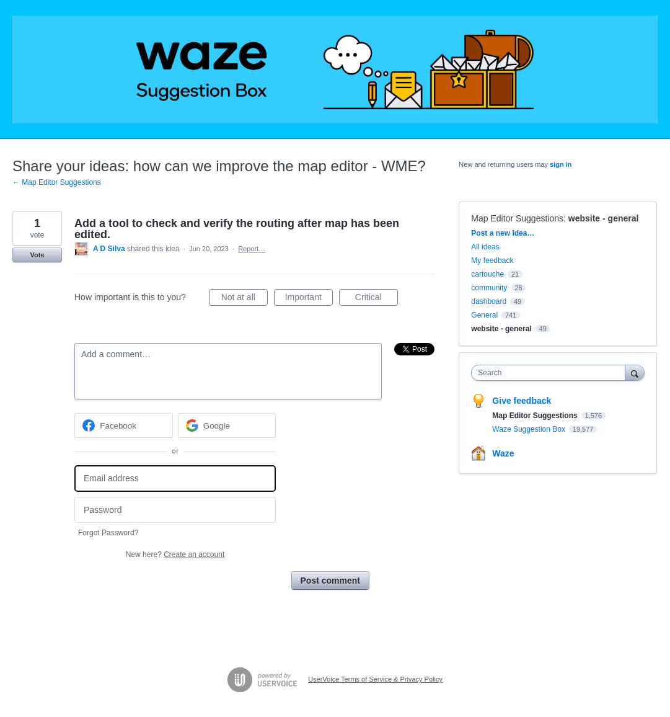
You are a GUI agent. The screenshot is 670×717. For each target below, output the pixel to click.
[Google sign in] (227, 425)
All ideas (485, 247)
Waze (503, 453)
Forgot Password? (108, 532)
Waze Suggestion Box (529, 429)
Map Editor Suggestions (517, 218)
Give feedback (521, 401)
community (489, 287)
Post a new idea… (502, 233)
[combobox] (551, 372)
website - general (603, 218)
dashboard (488, 301)
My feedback (492, 260)
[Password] (175, 510)
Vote (37, 255)
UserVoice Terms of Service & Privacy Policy (375, 679)
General (484, 315)
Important (309, 299)
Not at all (244, 299)
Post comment (330, 581)
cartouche (487, 274)
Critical (376, 299)
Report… (251, 248)
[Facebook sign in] (123, 425)
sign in (560, 164)
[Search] (635, 372)
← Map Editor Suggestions (56, 182)
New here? (175, 554)
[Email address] (175, 478)
